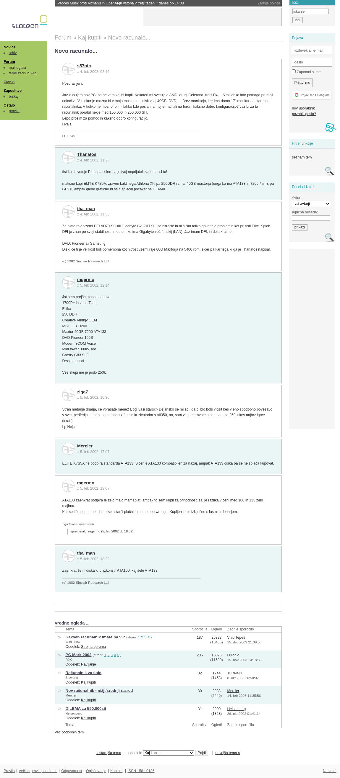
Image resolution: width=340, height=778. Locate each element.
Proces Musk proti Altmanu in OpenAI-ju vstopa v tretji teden (121, 3)
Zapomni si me (306, 71)
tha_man (86, 208)
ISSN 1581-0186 (140, 771)
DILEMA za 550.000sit (85, 708)
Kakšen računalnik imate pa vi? (95, 637)
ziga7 (82, 392)
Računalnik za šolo (83, 673)
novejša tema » (227, 753)
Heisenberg (73, 713)
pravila (14, 111)
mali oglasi (17, 68)
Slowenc (71, 677)
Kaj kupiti (88, 682)
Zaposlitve (13, 91)
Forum (9, 62)
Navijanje (88, 664)
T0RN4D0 (235, 673)
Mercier (85, 446)
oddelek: (161, 753)
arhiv (13, 53)
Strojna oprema (93, 647)
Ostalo (9, 105)
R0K (68, 659)
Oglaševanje (96, 771)
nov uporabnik (303, 108)
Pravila (9, 771)
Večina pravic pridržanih (38, 771)
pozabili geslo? (304, 114)
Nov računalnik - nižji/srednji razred (99, 690)
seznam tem (302, 157)
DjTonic (233, 655)
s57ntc (84, 65)
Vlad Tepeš (236, 637)
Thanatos (87, 154)
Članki (9, 82)
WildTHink (72, 642)
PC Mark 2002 (78, 655)
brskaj (14, 96)
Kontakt (116, 771)
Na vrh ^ (329, 771)
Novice (9, 47)
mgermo (85, 279)
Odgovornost (71, 771)
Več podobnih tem (69, 732)
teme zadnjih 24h (23, 73)
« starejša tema (108, 753)
